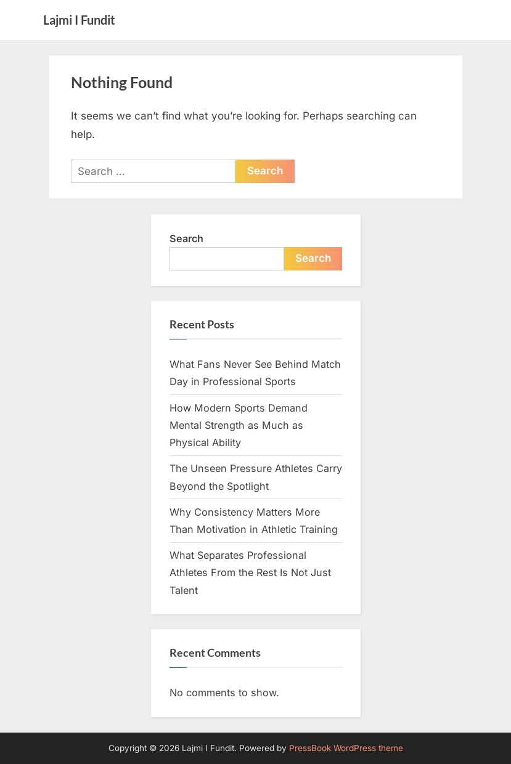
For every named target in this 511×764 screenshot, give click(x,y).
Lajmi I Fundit (79, 19)
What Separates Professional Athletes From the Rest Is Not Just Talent (250, 572)
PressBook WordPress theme (346, 748)
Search (186, 238)
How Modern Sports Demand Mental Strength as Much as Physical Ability (239, 425)
